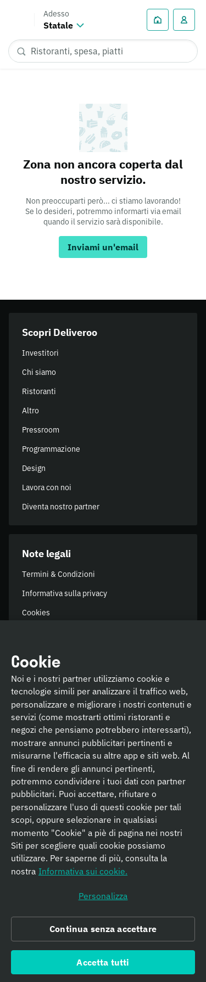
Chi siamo (39, 372)
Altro (30, 411)
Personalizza (103, 901)
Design (34, 468)
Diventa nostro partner (60, 507)
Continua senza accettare (103, 934)
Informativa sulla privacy (64, 593)
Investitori (40, 353)
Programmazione (51, 449)
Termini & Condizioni (58, 574)
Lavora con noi (46, 487)
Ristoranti (39, 391)
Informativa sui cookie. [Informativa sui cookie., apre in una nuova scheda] (82, 876)
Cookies (36, 613)
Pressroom (40, 430)
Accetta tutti (102, 967)
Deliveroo (17, 20)
